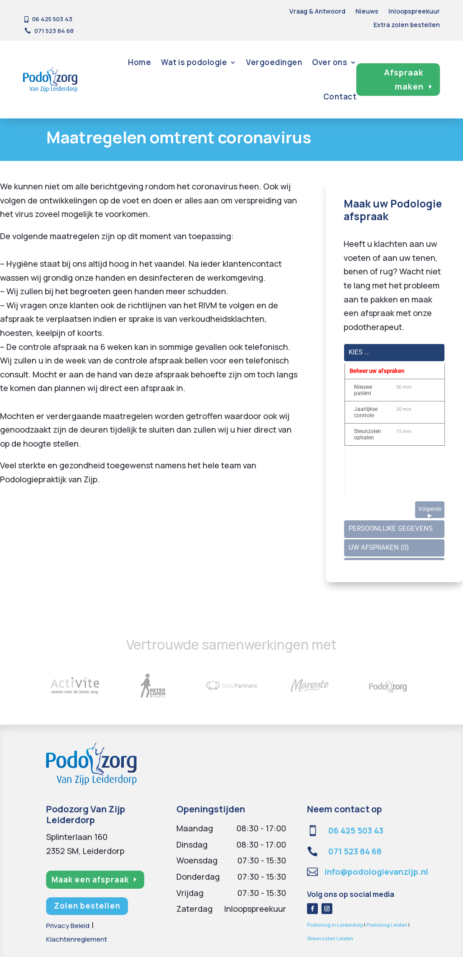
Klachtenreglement (76, 939)
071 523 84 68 (355, 851)
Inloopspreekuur (414, 11)
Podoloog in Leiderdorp (335, 924)
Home (139, 62)
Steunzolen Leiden (330, 938)
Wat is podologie (194, 62)
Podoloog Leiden (386, 924)
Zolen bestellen (87, 905)
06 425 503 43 (355, 830)
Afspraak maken (404, 79)
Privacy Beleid (68, 925)
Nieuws (366, 11)
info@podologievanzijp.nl (376, 871)
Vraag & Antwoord (317, 11)
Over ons (329, 62)
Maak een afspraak (90, 879)
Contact (340, 96)
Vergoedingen (274, 62)
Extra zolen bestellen (406, 25)
